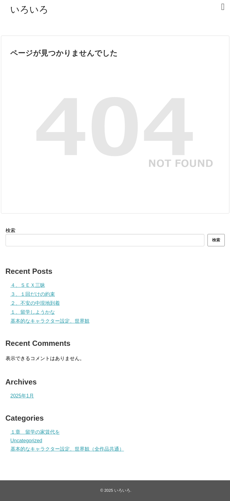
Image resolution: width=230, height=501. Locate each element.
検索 (10, 230)
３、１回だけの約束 (32, 294)
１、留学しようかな (32, 312)
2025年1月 (22, 395)
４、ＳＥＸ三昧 (27, 285)
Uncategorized (26, 440)
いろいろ (29, 9)
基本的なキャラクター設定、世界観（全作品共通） (67, 449)
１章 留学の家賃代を (35, 432)
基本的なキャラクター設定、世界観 (50, 321)
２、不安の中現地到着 (35, 303)
